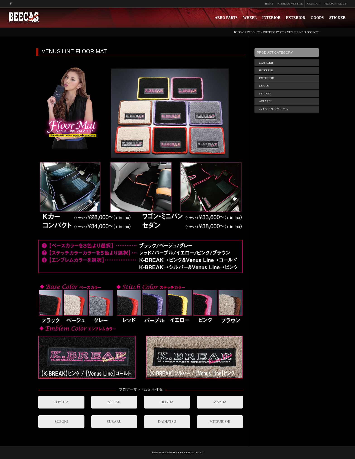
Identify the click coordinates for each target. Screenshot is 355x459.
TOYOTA (61, 402)
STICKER (337, 17)
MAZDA (220, 402)
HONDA (167, 402)
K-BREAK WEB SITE (290, 3)
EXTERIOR (295, 17)
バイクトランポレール (273, 109)
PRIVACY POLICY (335, 3)
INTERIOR (271, 17)
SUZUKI (61, 421)
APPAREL (265, 101)
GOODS (317, 17)
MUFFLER (266, 62)
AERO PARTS (226, 17)
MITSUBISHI (219, 421)
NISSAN (114, 402)
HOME (269, 3)
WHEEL (250, 17)
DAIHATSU (167, 421)
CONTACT (313, 3)
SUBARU (114, 421)
